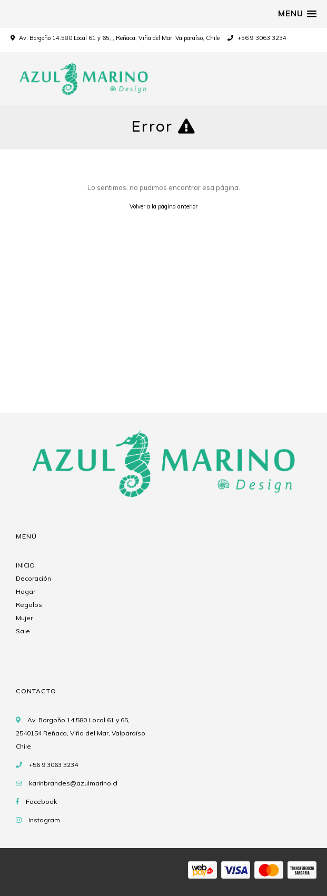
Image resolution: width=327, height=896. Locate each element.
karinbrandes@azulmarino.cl (73, 783)
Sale (23, 631)
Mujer (24, 618)
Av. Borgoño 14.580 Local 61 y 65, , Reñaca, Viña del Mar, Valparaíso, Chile (119, 38)
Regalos (29, 605)
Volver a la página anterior (163, 206)
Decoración (33, 578)
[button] (297, 13)
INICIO (25, 565)
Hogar (25, 591)
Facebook (41, 801)
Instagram (44, 820)
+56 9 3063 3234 (256, 38)
